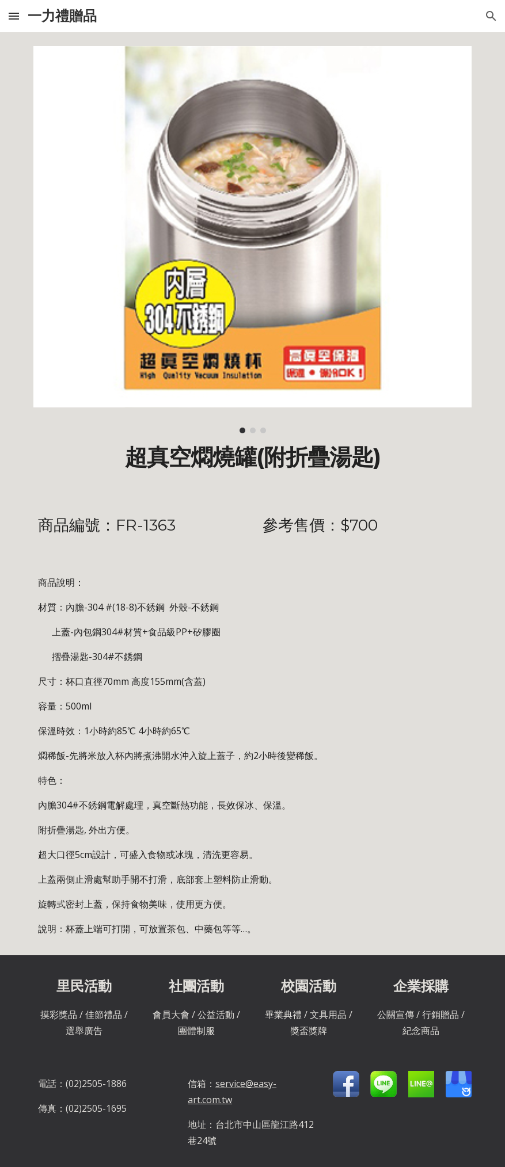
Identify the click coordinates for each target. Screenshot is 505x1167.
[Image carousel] (252, 239)
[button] (14, 16)
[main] (252, 457)
